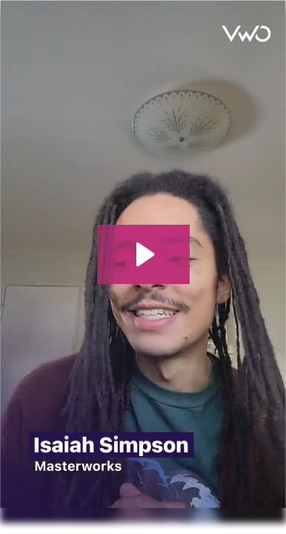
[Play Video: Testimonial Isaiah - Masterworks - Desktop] (143, 254)
